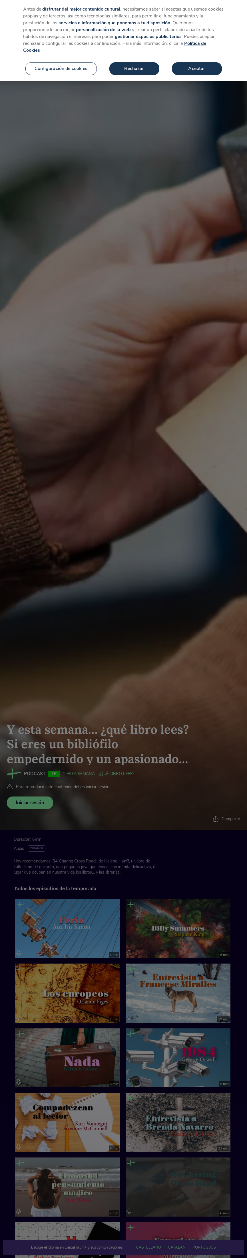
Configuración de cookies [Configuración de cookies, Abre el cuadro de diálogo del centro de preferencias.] (61, 66)
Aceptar (196, 66)
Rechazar (134, 66)
